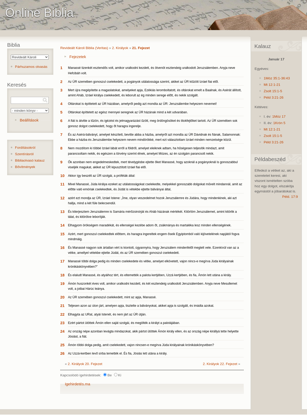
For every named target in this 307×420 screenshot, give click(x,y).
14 (62, 225)
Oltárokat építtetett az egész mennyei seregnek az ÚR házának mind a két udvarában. (128, 112)
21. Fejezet (141, 48)
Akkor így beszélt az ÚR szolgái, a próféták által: (101, 176)
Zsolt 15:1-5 (273, 91)
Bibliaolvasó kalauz (30, 160)
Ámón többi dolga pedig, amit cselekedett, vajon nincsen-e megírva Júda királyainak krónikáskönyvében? (141, 345)
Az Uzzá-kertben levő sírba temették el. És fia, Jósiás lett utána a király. (117, 353)
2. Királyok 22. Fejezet (220, 364)
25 (62, 345)
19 (62, 283)
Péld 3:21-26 (273, 97)
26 (62, 353)
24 (62, 331)
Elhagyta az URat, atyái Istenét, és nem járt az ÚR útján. (107, 314)
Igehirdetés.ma (77, 384)
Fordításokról (25, 148)
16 (62, 247)
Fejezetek (77, 56)
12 (62, 198)
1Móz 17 (278, 116)
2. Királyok (120, 48)
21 (62, 305)
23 (62, 323)
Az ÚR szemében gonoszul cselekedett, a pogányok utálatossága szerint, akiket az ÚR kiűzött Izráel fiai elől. (143, 81)
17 (62, 261)
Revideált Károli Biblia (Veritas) (84, 48)
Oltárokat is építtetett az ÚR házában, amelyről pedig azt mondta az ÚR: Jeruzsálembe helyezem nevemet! (142, 104)
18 (62, 275)
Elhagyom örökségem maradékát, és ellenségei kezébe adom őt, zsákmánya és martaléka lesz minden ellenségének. (149, 225)
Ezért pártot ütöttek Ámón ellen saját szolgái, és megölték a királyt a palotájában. (124, 323)
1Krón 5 (279, 123)
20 (62, 297)
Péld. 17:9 (290, 197)
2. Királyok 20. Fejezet (85, 364)
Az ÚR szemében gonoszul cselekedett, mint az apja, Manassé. (112, 297)
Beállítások (29, 120)
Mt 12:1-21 (272, 85)
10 (62, 175)
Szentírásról (24, 154)
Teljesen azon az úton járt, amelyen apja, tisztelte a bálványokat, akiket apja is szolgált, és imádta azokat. (141, 305)
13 (62, 211)
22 (62, 314)
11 (62, 184)
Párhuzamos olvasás (31, 67)
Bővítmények (25, 167)
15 (62, 234)
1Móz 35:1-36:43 (277, 78)
